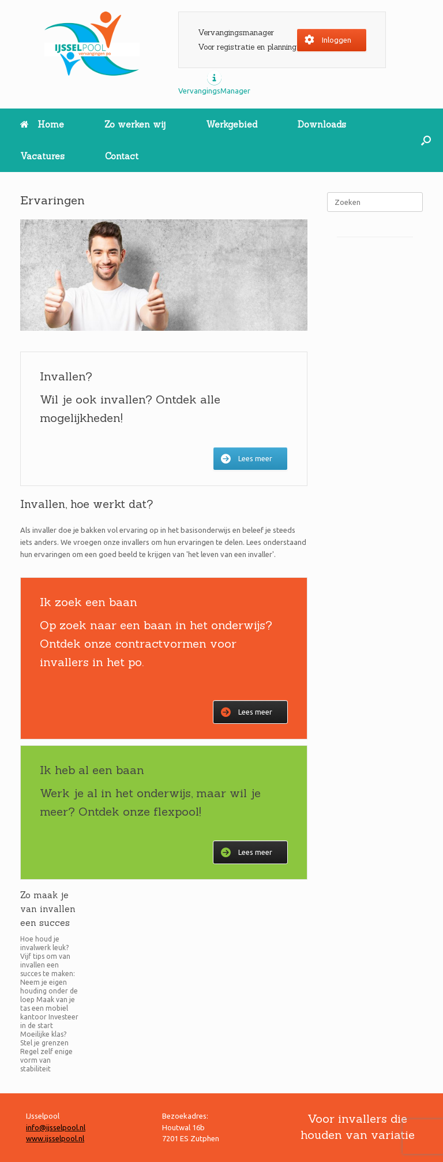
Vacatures (42, 156)
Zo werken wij (135, 124)
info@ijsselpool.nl (55, 1127)
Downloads (322, 124)
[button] (426, 140)
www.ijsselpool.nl (55, 1138)
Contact (121, 156)
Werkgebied (231, 124)
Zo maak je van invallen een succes (48, 909)
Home (42, 124)
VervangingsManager (214, 91)
